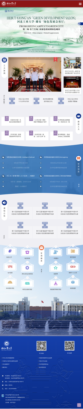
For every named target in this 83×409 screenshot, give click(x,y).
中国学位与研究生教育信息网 (10, 361)
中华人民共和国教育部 (8, 358)
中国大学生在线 (43, 361)
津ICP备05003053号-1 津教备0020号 (15, 397)
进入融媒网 (4, 99)
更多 (79, 185)
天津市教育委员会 (43, 364)
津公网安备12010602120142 (12, 400)
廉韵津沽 (4, 367)
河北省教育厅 (5, 364)
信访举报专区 (42, 367)
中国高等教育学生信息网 (45, 358)
